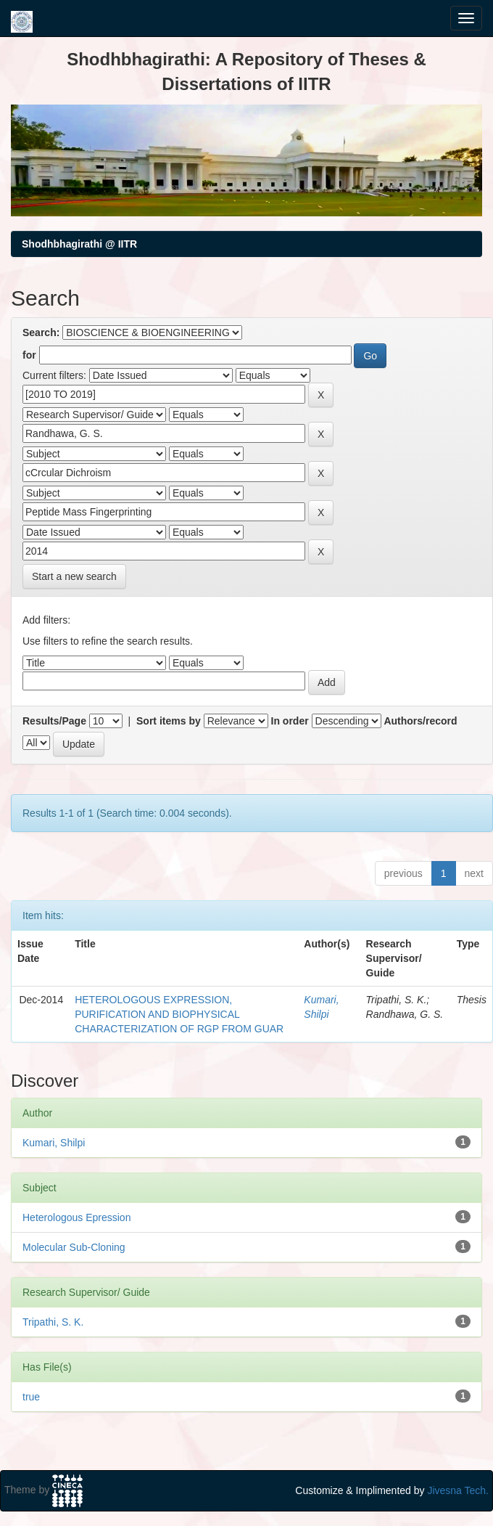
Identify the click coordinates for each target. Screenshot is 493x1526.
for (29, 355)
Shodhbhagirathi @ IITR (79, 244)
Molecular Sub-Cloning (73, 1247)
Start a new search (74, 576)
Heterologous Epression (76, 1217)
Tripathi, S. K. (52, 1322)
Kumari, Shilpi (53, 1142)
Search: (40, 332)
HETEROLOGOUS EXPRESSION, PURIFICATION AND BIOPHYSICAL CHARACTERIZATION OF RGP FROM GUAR (179, 1014)
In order (290, 721)
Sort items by (168, 721)
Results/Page (54, 721)
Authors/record (420, 721)
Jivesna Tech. (458, 1490)
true (31, 1397)
